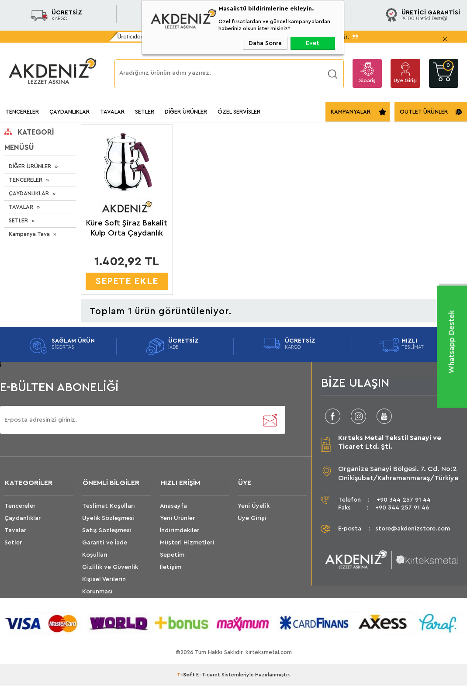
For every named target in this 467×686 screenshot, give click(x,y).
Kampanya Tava (29, 234)
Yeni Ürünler (177, 519)
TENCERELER (22, 111)
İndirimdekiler (179, 531)
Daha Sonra (265, 43)
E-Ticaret (208, 675)
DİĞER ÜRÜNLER (186, 111)
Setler (13, 543)
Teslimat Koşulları (108, 506)
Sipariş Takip (367, 83)
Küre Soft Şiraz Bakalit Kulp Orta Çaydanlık (126, 228)
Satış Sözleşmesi (106, 531)
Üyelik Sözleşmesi (108, 519)
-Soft (186, 675)
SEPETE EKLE (127, 281)
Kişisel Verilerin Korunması (104, 586)
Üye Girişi (405, 80)
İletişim (170, 568)
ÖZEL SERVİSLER (239, 111)
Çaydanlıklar (22, 519)
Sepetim (172, 555)
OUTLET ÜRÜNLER (424, 111)
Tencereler (19, 506)
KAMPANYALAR (350, 111)
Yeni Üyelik (254, 506)
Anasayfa (173, 506)
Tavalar (15, 531)
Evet (312, 43)
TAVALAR (112, 111)
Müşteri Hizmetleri (187, 543)
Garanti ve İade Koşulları (104, 549)
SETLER (144, 111)
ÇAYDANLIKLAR (69, 111)
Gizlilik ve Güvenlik (110, 568)
